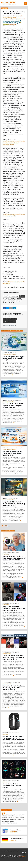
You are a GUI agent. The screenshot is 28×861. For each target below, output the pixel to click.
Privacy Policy (11, 855)
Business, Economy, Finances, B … (15, 448)
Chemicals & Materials (13, 498)
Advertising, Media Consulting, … (15, 400)
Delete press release (10, 319)
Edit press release (9, 322)
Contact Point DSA (5, 856)
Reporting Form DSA (14, 856)
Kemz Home (5, 734)
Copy (22, 296)
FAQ (2, 855)
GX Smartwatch (6, 781)
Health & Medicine (12, 352)
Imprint (5, 855)
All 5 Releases (6, 526)
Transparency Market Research (18, 18)
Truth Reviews (6, 554)
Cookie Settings (22, 856)
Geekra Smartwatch (7, 653)
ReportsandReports (7, 683)
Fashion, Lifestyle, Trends (13, 552)
